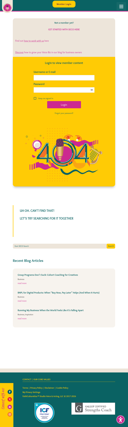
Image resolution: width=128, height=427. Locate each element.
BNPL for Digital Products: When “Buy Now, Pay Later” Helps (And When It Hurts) (59, 292)
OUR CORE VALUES (41, 379)
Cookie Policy (62, 388)
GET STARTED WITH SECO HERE (64, 29)
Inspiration (29, 314)
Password (40, 84)
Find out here (32, 40)
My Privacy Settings (31, 392)
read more (22, 283)
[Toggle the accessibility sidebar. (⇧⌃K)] (121, 419)
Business (21, 279)
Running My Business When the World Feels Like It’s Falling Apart (51, 310)
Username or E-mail (45, 72)
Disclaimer (49, 388)
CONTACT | (28, 379)
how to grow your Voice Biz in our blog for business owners (48, 52)
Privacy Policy (36, 388)
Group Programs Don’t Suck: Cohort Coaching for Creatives (48, 274)
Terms (25, 388)
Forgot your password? (64, 113)
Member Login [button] (64, 4)
